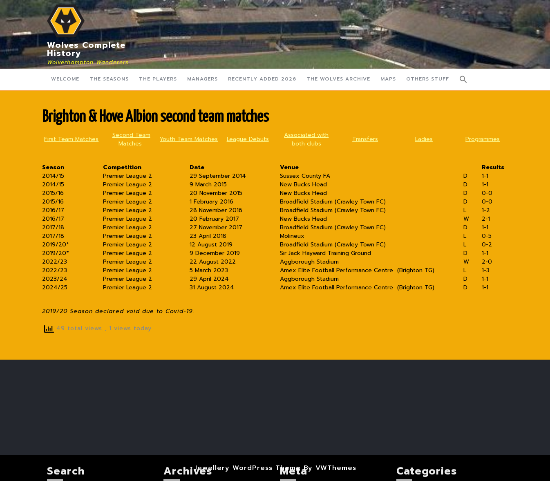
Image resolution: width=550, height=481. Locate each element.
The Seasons (109, 79)
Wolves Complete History (86, 49)
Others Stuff (427, 79)
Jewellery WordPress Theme (247, 468)
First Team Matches (71, 139)
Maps (388, 79)
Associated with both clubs (306, 139)
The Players (158, 79)
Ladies (424, 139)
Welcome (65, 79)
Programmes (482, 139)
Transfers (365, 139)
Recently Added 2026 (262, 79)
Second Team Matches (131, 139)
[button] (463, 79)
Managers (202, 79)
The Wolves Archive (338, 79)
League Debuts (248, 139)
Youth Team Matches (189, 139)
